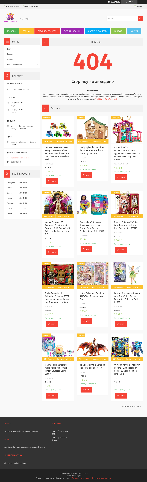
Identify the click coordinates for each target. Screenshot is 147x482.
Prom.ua (85, 473)
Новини (10, 49)
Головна (11, 31)
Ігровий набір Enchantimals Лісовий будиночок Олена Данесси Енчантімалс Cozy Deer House (127, 153)
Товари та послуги (47, 31)
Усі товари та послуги (131, 406)
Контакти (118, 31)
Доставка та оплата (97, 31)
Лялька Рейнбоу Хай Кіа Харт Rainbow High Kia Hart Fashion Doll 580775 (126, 225)
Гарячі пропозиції (72, 31)
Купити (53, 181)
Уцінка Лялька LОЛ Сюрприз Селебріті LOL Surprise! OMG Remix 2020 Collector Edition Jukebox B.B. (57, 228)
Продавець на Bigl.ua (73, 476)
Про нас (27, 31)
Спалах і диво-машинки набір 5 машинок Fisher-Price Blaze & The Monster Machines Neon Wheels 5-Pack (57, 153)
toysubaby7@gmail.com (20, 158)
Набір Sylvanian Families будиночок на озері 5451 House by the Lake (92, 150)
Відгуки (134, 31)
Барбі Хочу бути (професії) (106, 99)
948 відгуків (115, 2)
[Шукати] (140, 18)
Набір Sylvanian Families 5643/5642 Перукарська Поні (92, 296)
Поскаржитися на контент (81, 478)
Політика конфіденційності (101, 478)
